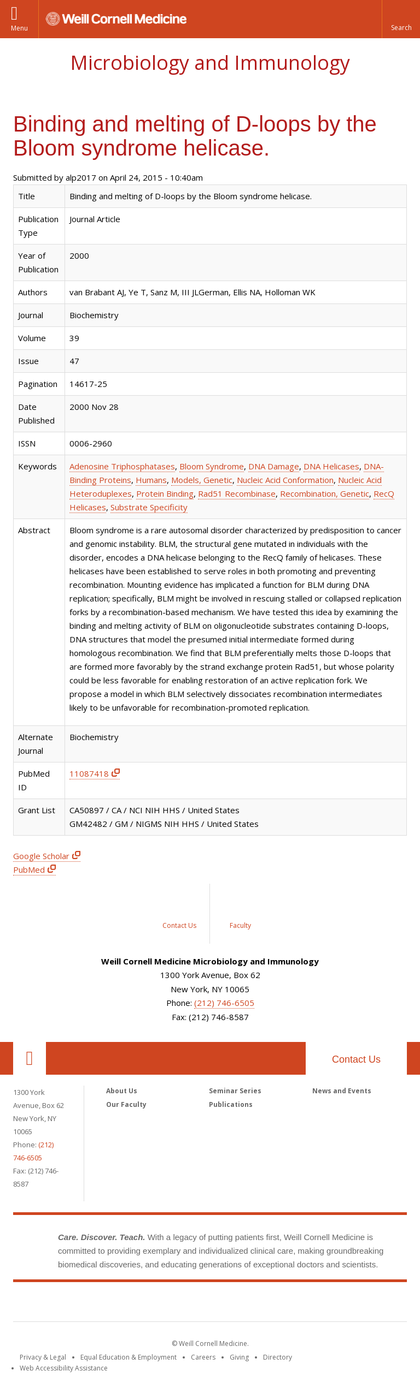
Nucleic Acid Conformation (285, 479)
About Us (121, 1090)
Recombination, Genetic (324, 493)
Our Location (29, 1058)
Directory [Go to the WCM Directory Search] (277, 1357)
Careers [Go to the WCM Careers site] (203, 1357)
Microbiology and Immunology (210, 62)
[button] (401, 19)
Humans (151, 479)
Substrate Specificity (149, 507)
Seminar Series (235, 1090)
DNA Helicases (331, 466)
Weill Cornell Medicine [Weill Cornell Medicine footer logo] (210, 1303)
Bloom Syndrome (211, 466)
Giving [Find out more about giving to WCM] (239, 1357)
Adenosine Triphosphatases (122, 466)
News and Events (341, 1090)
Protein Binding (165, 493)
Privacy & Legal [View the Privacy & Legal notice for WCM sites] (43, 1357)
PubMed (29, 869)
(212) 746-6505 (224, 1002)
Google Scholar (41, 855)
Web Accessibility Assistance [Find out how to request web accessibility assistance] (64, 1368)
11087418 (89, 773)
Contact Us (356, 1059)
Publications (231, 1104)
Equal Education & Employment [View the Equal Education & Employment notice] (128, 1357)
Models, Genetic (201, 479)
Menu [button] (19, 28)
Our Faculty (126, 1104)
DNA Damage (273, 466)
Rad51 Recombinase (237, 493)
